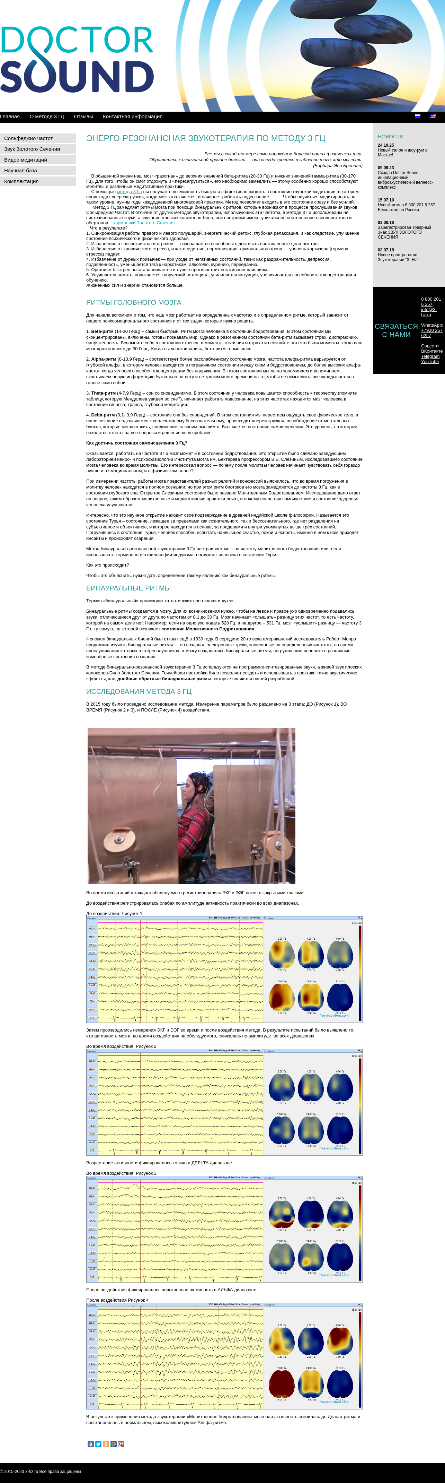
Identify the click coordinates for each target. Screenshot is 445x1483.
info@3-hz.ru (429, 312)
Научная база (20, 170)
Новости (390, 136)
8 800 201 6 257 (431, 301)
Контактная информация (132, 116)
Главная (10, 116)
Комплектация (21, 181)
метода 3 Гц (129, 191)
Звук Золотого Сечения (32, 149)
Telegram (430, 356)
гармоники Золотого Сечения (144, 222)
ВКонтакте (432, 351)
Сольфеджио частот (28, 138)
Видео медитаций (25, 160)
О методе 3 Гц (47, 116)
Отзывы (83, 116)
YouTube (430, 361)
